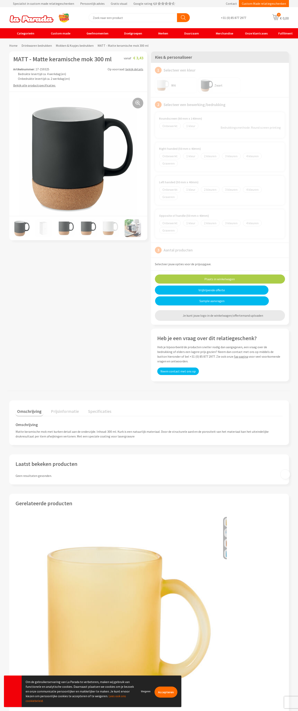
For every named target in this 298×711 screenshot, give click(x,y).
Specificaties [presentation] (91, 399)
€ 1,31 (162, 595)
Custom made (57, 33)
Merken (160, 33)
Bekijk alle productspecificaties (35, 85)
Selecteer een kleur (175, 70)
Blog (226, 668)
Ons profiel (92, 638)
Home (13, 45)
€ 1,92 (29, 595)
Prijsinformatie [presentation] (60, 399)
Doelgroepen (130, 33)
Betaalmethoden (165, 668)
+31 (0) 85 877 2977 (233, 18)
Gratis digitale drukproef (170, 650)
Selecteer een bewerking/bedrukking (190, 104)
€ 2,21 (95, 595)
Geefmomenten (94, 33)
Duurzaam (189, 33)
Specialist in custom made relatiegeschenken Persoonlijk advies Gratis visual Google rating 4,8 (92, 4)
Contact (231, 4)
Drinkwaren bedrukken (36, 45)
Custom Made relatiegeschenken (264, 4)
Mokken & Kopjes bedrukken (75, 45)
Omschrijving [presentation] (28, 399)
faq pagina (241, 346)
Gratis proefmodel (166, 644)
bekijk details (134, 69)
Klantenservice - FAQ (168, 638)
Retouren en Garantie (168, 662)
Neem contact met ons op (178, 360)
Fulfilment (283, 33)
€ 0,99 (229, 595)
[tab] (28, 400)
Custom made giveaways (239, 638)
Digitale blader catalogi (239, 662)
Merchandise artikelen (238, 644)
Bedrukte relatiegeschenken (242, 656)
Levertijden (161, 656)
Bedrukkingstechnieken (239, 650)
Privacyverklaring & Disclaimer (105, 662)
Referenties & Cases (98, 644)
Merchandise (221, 33)
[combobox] (133, 17)
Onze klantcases (253, 33)
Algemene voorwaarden (100, 656)
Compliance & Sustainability (104, 650)
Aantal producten (174, 250)
